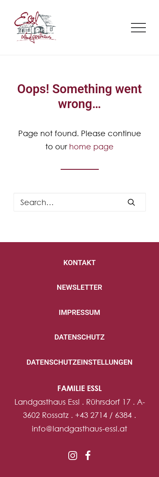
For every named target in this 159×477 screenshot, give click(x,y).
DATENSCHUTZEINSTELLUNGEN (79, 362)
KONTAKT (79, 262)
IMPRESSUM (79, 312)
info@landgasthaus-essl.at (79, 428)
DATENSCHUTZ (79, 337)
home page (91, 146)
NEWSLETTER (79, 287)
